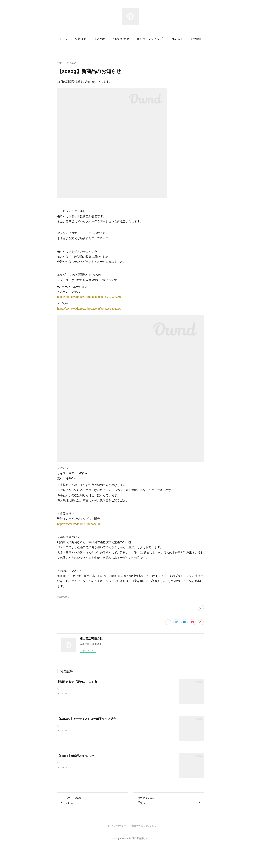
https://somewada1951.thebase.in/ (79, 524)
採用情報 (195, 39)
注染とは (99, 39)
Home (63, 39)
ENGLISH (176, 39)
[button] (63, 39)
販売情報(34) (63, 597)
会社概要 (80, 39)
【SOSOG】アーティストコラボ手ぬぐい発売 (86, 718)
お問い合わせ (120, 39)
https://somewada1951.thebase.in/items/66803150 (89, 308)
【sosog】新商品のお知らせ (75, 755)
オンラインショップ (150, 39)
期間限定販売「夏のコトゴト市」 (78, 681)
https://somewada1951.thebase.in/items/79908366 (89, 296)
